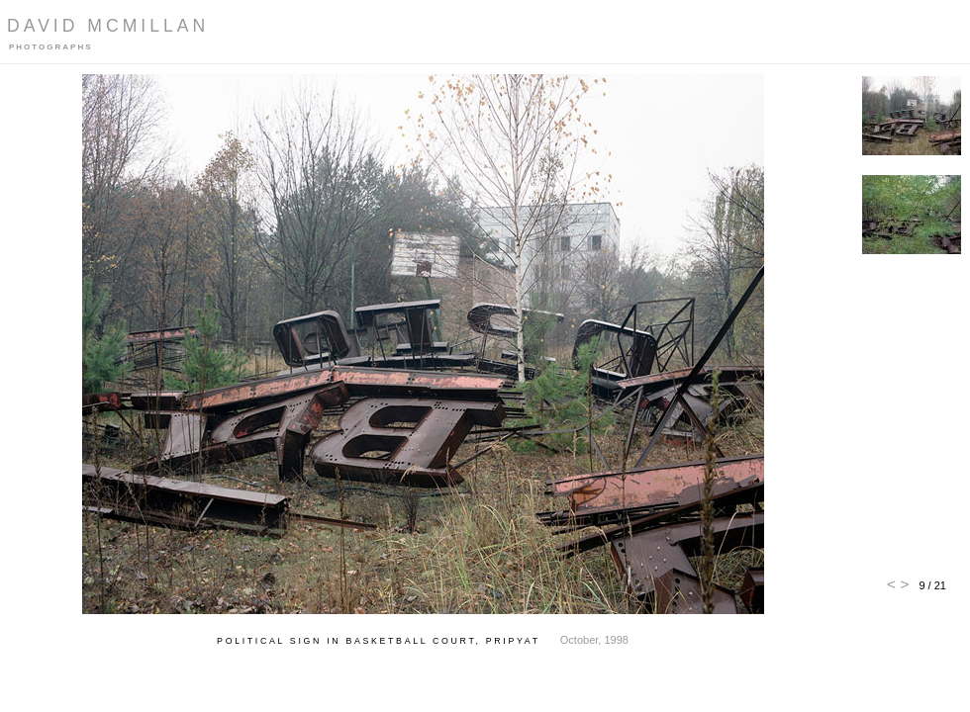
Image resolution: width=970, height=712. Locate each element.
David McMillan (108, 26)
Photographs (51, 47)
